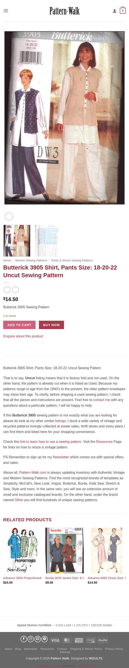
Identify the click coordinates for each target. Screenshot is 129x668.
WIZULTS (95, 658)
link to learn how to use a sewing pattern (50, 441)
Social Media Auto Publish (48, 666)
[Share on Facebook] (7, 342)
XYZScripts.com (85, 666)
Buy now (51, 325)
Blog (18, 648)
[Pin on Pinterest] (14, 342)
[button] (5, 10)
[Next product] (7, 289)
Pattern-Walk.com (32, 472)
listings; (61, 421)
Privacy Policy (114, 648)
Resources (104, 441)
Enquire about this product (23, 336)
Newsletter (61, 457)
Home (7, 260)
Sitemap (65, 652)
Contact (62, 648)
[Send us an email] (37, 639)
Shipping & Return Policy (86, 648)
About (8, 648)
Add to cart (19, 325)
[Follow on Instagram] (30, 639)
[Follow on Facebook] (24, 639)
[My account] (115, 10)
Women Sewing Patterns (31, 260)
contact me (101, 400)
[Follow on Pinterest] (44, 639)
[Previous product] (15, 289)
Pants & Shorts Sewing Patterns (72, 260)
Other (19, 500)
